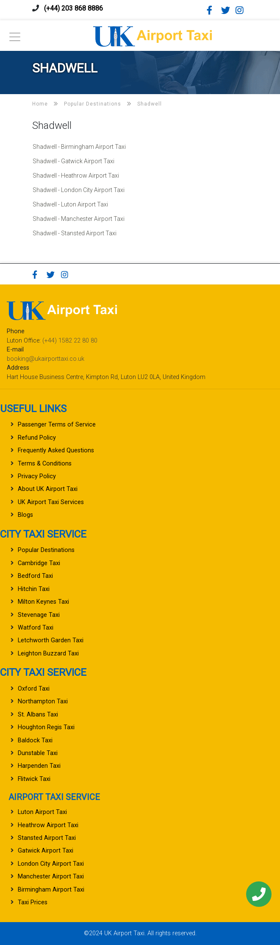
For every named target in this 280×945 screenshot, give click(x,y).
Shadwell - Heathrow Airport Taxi (76, 175)
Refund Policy (37, 437)
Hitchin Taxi (34, 589)
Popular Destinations (46, 550)
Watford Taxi (35, 627)
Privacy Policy (37, 476)
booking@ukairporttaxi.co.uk (45, 358)
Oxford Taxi (34, 688)
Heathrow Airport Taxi (48, 825)
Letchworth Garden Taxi (50, 640)
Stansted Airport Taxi (47, 838)
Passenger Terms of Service (57, 424)
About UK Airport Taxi (48, 489)
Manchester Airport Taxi (51, 876)
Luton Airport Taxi (42, 812)
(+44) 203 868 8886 (73, 8)
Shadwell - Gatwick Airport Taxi (73, 161)
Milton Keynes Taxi (43, 601)
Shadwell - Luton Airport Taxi (70, 204)
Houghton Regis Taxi (46, 727)
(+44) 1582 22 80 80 (69, 340)
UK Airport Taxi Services (51, 502)
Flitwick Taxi (34, 779)
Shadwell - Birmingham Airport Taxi (79, 146)
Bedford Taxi (35, 576)
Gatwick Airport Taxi (45, 850)
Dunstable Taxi (38, 753)
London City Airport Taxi (51, 863)
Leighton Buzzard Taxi (48, 653)
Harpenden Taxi (39, 765)
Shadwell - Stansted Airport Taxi (74, 233)
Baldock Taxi (35, 740)
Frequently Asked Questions (56, 450)
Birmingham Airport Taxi (51, 889)
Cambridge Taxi (39, 563)
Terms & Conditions (45, 463)
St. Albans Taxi (38, 714)
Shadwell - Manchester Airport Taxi (79, 218)
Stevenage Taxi (39, 615)
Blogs (25, 514)
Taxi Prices (32, 902)
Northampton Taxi (43, 701)
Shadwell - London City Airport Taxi (79, 190)
